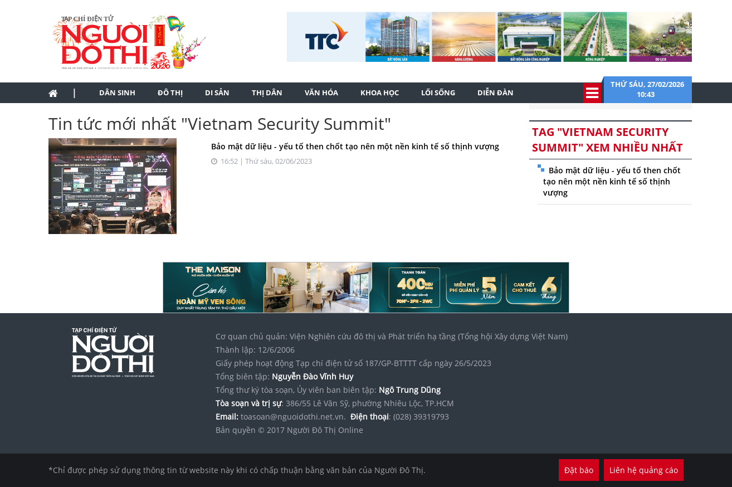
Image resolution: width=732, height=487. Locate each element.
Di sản (217, 92)
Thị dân (267, 92)
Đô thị (170, 92)
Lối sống (438, 92)
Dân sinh (117, 92)
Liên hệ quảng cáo (643, 470)
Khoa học (379, 92)
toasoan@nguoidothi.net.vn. (293, 416)
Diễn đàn (495, 92)
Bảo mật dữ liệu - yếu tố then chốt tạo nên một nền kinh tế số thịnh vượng (355, 146)
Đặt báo (578, 470)
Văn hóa (321, 92)
